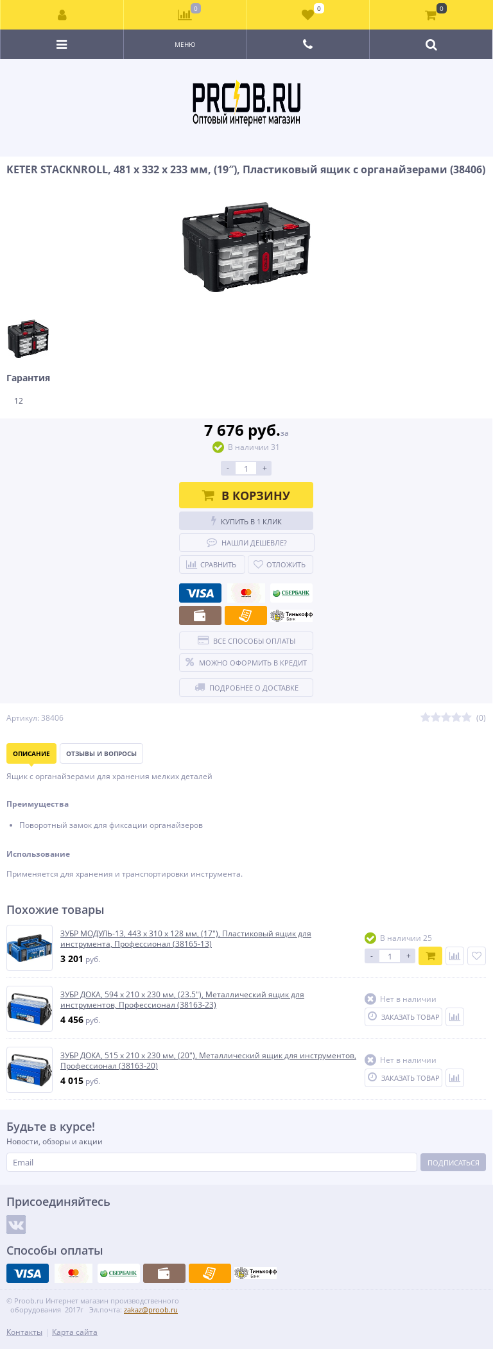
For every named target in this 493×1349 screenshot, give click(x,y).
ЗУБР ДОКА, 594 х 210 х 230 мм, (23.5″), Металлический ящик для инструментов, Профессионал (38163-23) (182, 1000)
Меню (185, 44)
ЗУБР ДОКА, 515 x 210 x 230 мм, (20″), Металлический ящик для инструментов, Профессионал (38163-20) (208, 1060)
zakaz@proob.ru (151, 1309)
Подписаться (454, 1162)
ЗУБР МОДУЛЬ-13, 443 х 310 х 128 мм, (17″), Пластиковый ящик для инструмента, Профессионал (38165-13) (185, 939)
